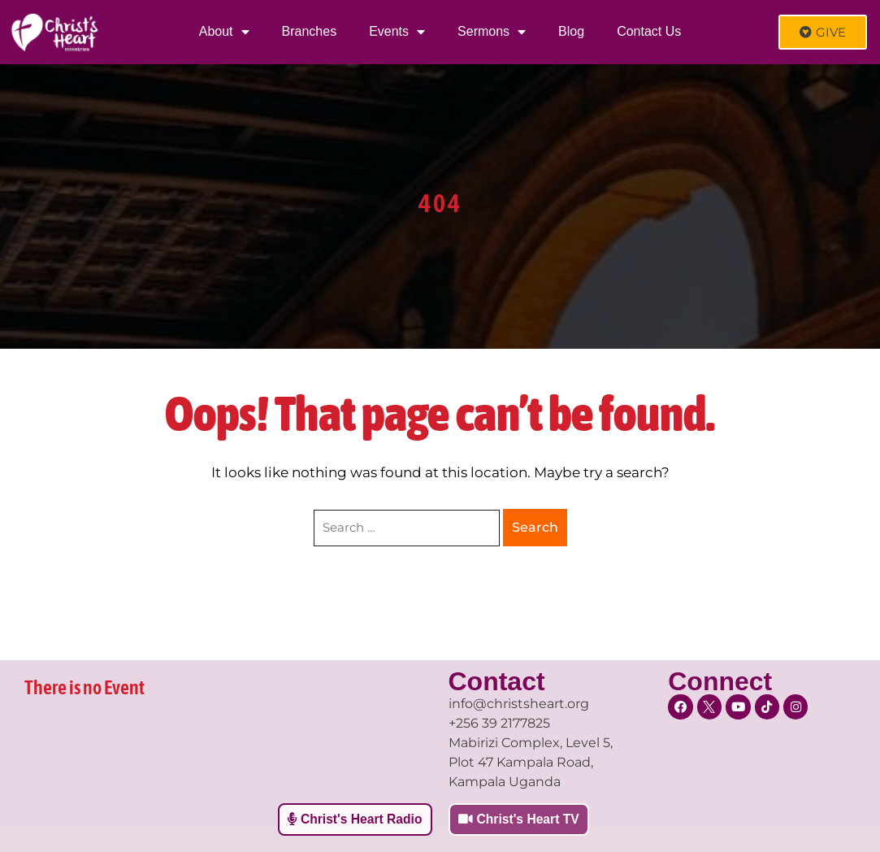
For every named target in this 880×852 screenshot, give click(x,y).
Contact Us (649, 31)
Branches (309, 31)
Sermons (491, 31)
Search (535, 527)
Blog (571, 31)
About (224, 31)
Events (397, 31)
